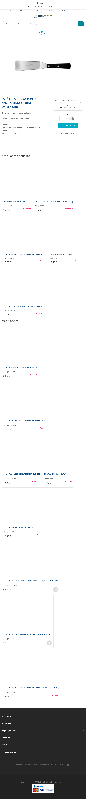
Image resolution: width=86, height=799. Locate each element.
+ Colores (33, 374)
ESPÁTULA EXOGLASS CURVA (61, 254)
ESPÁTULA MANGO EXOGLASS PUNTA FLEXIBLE (22, 474)
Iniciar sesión (33, 7)
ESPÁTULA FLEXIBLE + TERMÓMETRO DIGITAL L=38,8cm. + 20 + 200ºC (31, 581)
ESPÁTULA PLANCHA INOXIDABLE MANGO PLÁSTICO (24, 307)
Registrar (42, 7)
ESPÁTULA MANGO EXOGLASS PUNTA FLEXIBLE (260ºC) (25, 254)
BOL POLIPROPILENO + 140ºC (15, 202)
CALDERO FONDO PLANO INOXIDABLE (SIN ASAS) (54, 202)
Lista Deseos (52, 7)
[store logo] (43, 16)
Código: (6, 206)
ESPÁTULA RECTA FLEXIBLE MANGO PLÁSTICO (21, 527)
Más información (70, 11)
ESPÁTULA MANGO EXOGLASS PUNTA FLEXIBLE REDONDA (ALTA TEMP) (31, 688)
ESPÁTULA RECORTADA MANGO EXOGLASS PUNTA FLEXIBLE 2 (28, 634)
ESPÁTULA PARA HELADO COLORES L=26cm (20, 367)
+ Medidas (27, 208)
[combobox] (55, 24)
